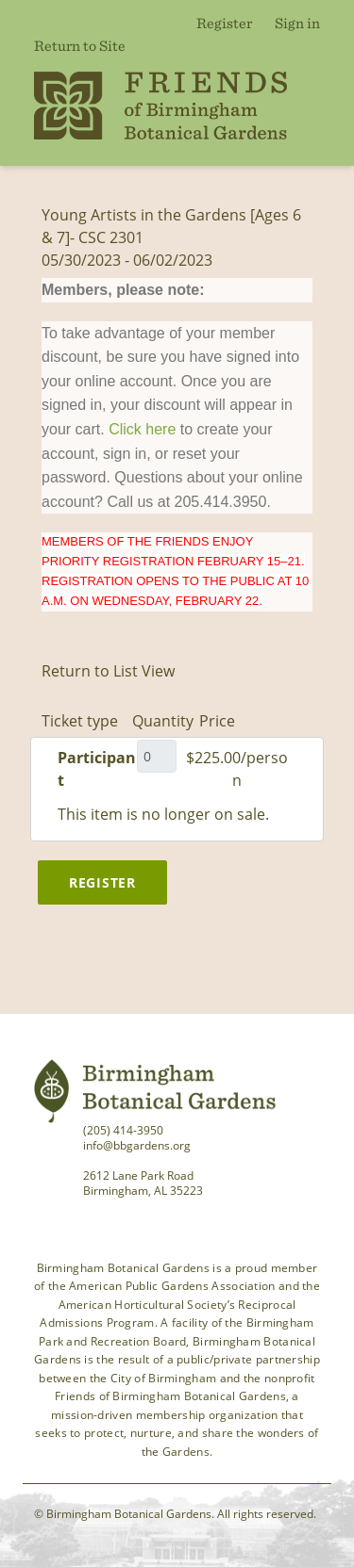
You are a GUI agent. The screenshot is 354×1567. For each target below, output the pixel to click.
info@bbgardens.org (137, 1145)
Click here (142, 429)
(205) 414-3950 (123, 1130)
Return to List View (108, 671)
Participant (97, 769)
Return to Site (80, 45)
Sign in (297, 22)
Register (224, 22)
